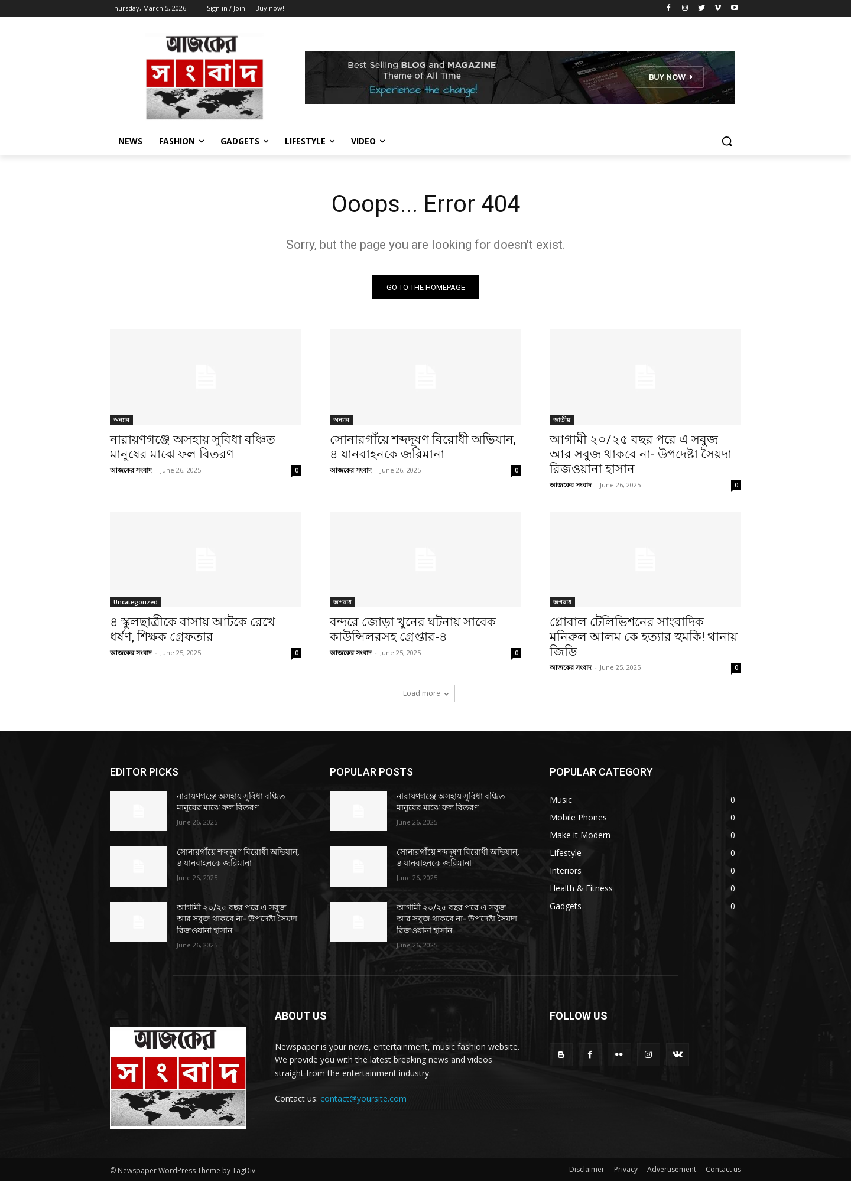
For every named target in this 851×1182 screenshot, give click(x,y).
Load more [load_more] (426, 693)
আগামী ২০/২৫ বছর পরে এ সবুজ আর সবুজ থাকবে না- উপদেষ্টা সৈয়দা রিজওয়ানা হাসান (641, 454)
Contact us (723, 1170)
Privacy (626, 1170)
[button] (727, 141)
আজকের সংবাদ (131, 469)
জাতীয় (561, 419)
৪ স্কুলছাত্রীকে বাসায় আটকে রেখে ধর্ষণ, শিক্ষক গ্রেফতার (192, 629)
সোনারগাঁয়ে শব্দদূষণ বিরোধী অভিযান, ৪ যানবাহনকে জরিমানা (423, 446)
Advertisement (671, 1170)
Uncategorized (135, 602)
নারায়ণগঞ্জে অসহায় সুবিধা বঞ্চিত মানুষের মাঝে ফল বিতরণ (192, 446)
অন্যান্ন (121, 419)
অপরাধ (342, 602)
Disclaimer (587, 1170)
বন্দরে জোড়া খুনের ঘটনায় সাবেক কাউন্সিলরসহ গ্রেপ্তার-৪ (413, 629)
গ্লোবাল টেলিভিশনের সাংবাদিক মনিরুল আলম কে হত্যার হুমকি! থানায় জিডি (644, 637)
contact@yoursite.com (363, 1098)
